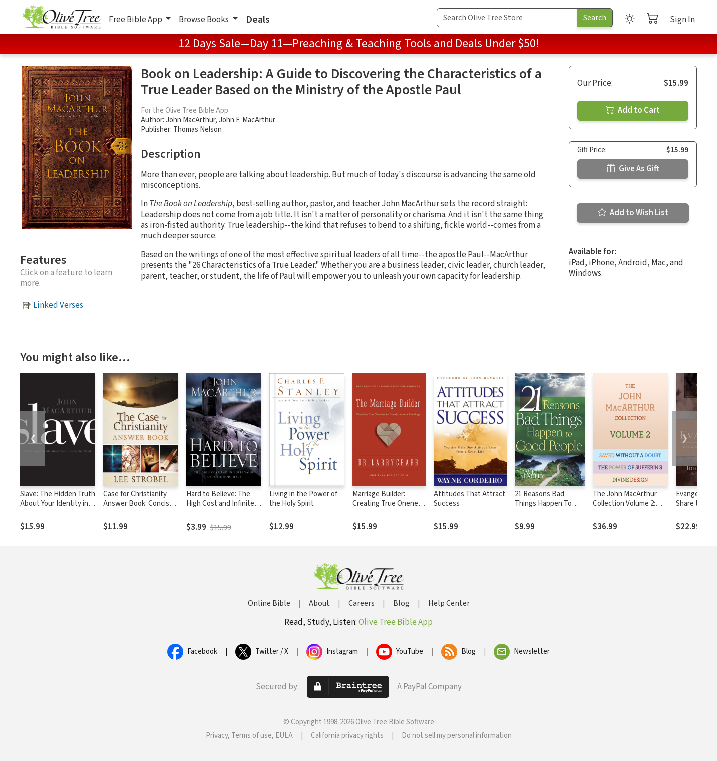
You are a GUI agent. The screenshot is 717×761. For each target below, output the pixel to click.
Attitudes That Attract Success (469, 499)
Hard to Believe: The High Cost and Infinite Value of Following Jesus (220, 508)
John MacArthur (190, 120)
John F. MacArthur (247, 120)
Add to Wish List (633, 213)
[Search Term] (507, 17)
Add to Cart (633, 110)
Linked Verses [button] (58, 305)
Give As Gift (633, 169)
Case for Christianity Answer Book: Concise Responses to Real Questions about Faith (138, 508)
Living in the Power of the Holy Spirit (303, 499)
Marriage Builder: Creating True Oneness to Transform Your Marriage (388, 508)
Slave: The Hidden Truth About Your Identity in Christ (57, 503)
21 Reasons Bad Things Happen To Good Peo (543, 503)
